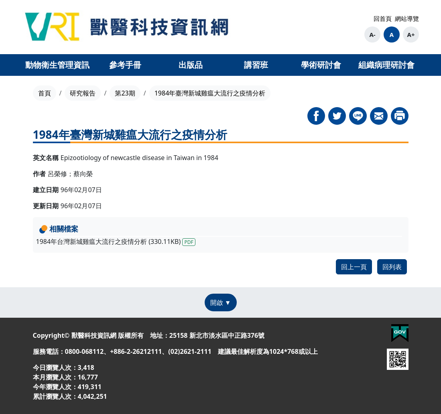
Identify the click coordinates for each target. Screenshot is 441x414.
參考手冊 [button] (125, 64)
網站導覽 (407, 18)
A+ (411, 34)
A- (372, 34)
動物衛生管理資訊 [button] (57, 64)
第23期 (125, 93)
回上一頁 (354, 266)
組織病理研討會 (386, 64)
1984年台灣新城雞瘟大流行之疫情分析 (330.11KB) (115, 241)
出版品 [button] (191, 64)
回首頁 (383, 18)
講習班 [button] (256, 64)
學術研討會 (321, 64)
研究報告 (83, 93)
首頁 (44, 93)
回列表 (392, 266)
